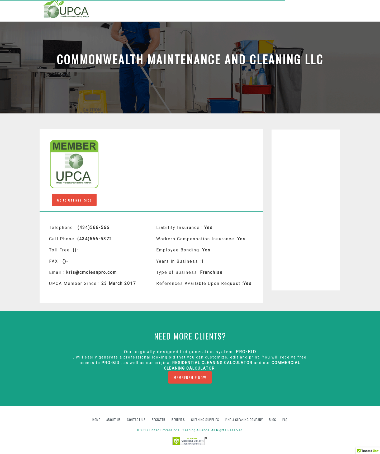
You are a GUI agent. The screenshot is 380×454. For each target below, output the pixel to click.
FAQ (285, 419)
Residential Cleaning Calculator (212, 363)
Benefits (179, 419)
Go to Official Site (74, 200)
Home (96, 419)
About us (114, 419)
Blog (273, 419)
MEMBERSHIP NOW (190, 377)
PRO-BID (246, 351)
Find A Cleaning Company (244, 419)
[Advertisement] (306, 210)
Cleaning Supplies (205, 419)
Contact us (136, 419)
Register (158, 419)
